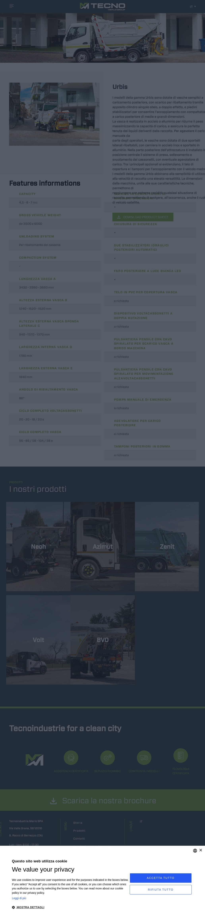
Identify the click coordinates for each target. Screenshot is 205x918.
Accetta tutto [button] (161, 877)
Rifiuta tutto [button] (161, 890)
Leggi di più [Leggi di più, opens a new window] (19, 898)
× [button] (200, 850)
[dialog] (102, 882)
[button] (71, 907)
